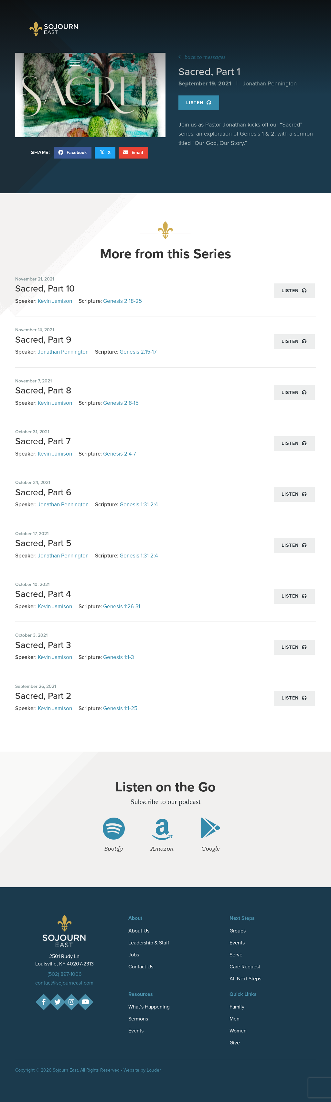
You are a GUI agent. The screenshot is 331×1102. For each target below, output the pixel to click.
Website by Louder (142, 1070)
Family (237, 1006)
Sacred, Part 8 (43, 390)
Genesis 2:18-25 (122, 301)
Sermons (138, 1018)
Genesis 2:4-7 (119, 454)
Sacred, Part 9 (43, 339)
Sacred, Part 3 (43, 645)
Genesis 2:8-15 (121, 403)
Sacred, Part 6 (43, 492)
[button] (74, 63)
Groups (238, 930)
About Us (138, 930)
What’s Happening (149, 1006)
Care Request (245, 966)
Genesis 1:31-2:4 (139, 505)
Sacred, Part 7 (43, 441)
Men (235, 1018)
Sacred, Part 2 (43, 695)
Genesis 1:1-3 (118, 657)
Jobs (133, 954)
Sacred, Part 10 (45, 288)
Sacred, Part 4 (43, 594)
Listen (198, 102)
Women (238, 1030)
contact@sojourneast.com (64, 982)
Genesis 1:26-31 (121, 606)
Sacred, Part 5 (43, 543)
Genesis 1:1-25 (120, 708)
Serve (236, 954)
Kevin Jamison (55, 301)
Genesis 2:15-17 (138, 352)
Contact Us (140, 966)
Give (235, 1042)
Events (237, 942)
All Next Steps (245, 978)
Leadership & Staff (148, 942)
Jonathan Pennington (63, 352)
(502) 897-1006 (64, 974)
